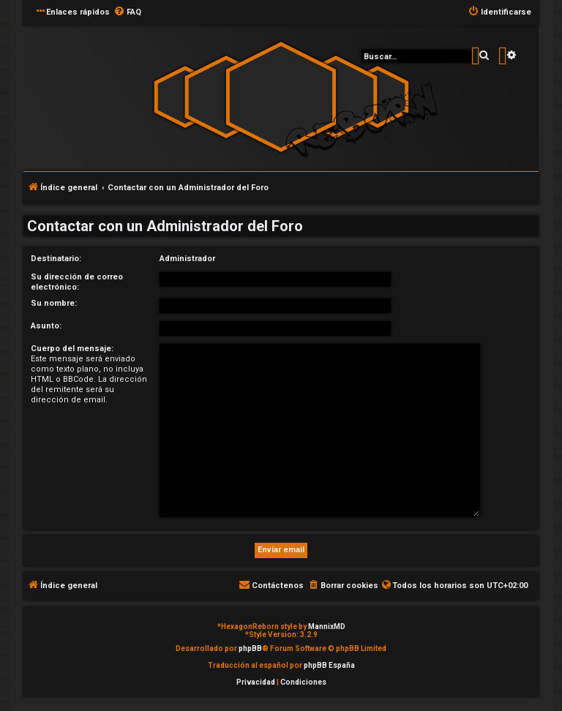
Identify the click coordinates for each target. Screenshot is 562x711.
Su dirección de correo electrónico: (77, 282)
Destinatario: (56, 258)
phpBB (250, 648)
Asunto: (46, 326)
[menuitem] (127, 12)
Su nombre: (54, 303)
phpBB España (329, 665)
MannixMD (326, 626)
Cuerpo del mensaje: (72, 348)
